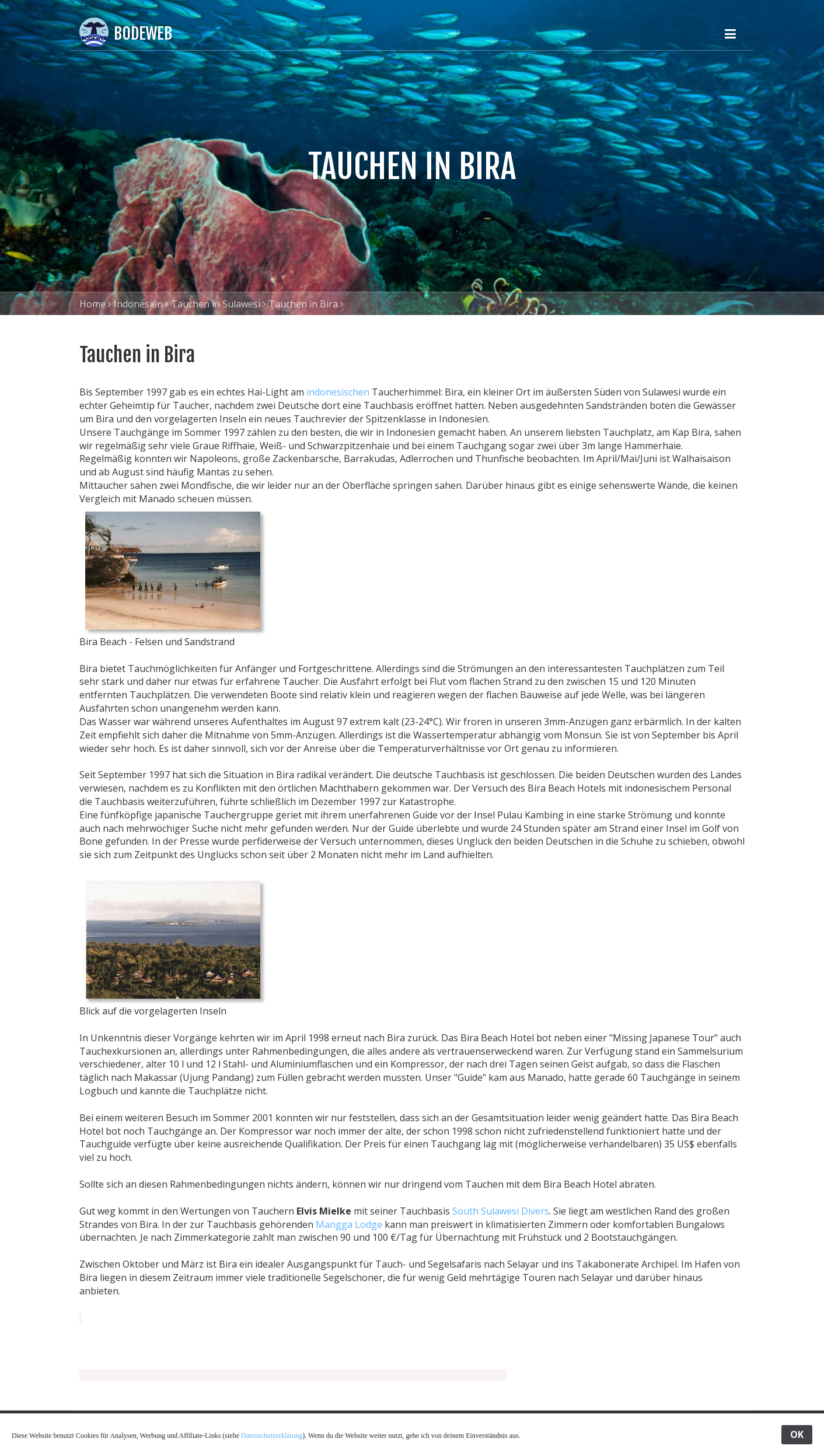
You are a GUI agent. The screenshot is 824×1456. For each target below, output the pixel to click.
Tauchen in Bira (303, 304)
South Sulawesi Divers (500, 1211)
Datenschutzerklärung (271, 1436)
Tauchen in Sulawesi (215, 304)
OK (797, 1434)
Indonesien (138, 304)
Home (92, 304)
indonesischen (337, 392)
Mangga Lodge (349, 1224)
